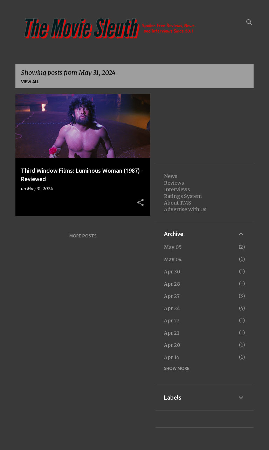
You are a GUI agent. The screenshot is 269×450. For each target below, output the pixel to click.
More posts (83, 236)
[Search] (249, 22)
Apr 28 (172, 284)
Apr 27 (172, 296)
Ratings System (183, 196)
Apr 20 (172, 345)
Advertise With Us (185, 209)
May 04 (173, 259)
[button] (140, 202)
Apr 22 (172, 320)
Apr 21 (171, 333)
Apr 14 (171, 357)
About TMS (177, 203)
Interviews (177, 189)
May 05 (173, 247)
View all (30, 81)
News (170, 176)
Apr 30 (172, 272)
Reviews (174, 183)
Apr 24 (172, 308)
